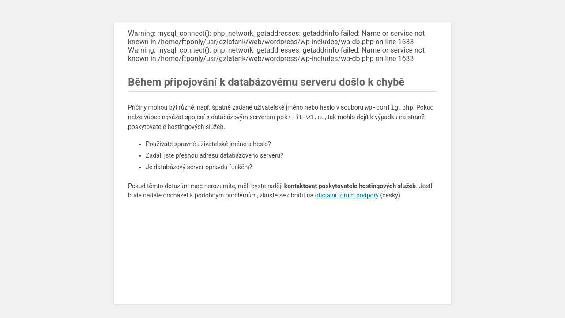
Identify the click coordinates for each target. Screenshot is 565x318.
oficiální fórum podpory (347, 195)
